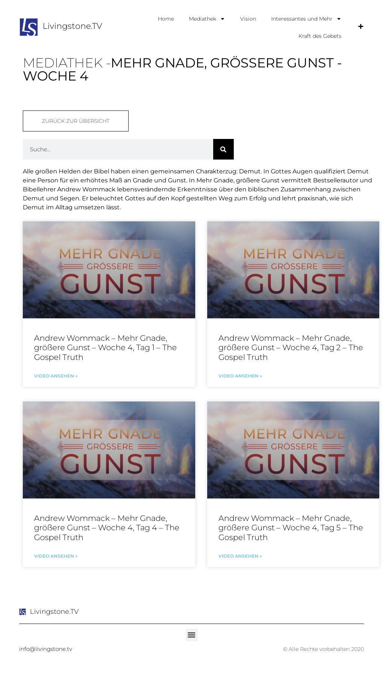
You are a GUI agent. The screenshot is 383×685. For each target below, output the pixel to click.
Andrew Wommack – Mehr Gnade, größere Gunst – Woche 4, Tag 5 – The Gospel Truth (290, 527)
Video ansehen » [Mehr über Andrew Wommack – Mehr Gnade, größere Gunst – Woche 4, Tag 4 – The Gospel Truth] (55, 556)
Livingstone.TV (72, 26)
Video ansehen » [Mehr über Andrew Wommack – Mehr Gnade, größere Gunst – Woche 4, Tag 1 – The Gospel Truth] (55, 376)
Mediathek (207, 18)
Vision (248, 18)
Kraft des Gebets (319, 36)
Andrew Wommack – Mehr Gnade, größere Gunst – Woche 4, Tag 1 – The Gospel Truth (105, 347)
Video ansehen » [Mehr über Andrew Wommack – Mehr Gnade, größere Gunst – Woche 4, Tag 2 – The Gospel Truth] (240, 376)
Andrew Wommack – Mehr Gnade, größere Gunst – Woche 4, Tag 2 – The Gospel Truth (290, 347)
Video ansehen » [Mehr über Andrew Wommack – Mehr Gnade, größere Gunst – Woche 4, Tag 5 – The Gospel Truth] (240, 556)
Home (166, 18)
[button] (192, 635)
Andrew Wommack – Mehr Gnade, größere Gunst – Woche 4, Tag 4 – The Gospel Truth (107, 527)
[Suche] (223, 149)
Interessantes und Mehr (306, 18)
